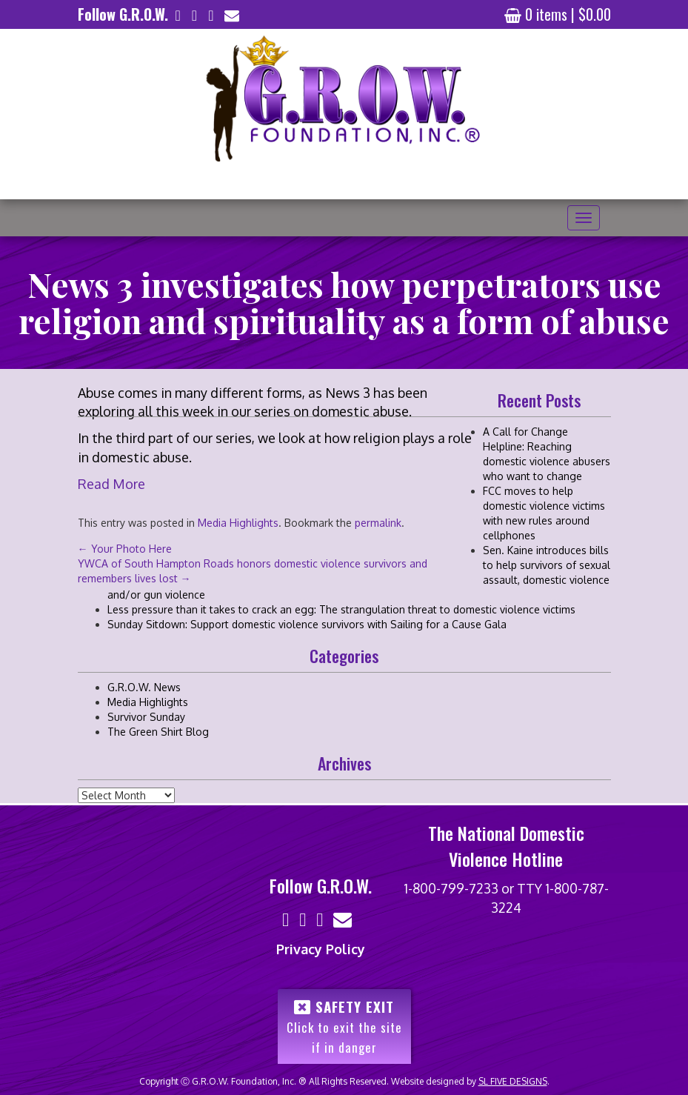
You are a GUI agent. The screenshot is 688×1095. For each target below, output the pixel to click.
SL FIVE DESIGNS (512, 1081)
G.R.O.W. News (144, 687)
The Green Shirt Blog (158, 731)
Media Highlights (147, 702)
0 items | (557, 14)
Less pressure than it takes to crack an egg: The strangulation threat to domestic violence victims (341, 609)
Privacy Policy (320, 949)
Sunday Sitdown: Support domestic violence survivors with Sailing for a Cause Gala (307, 624)
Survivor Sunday (146, 716)
